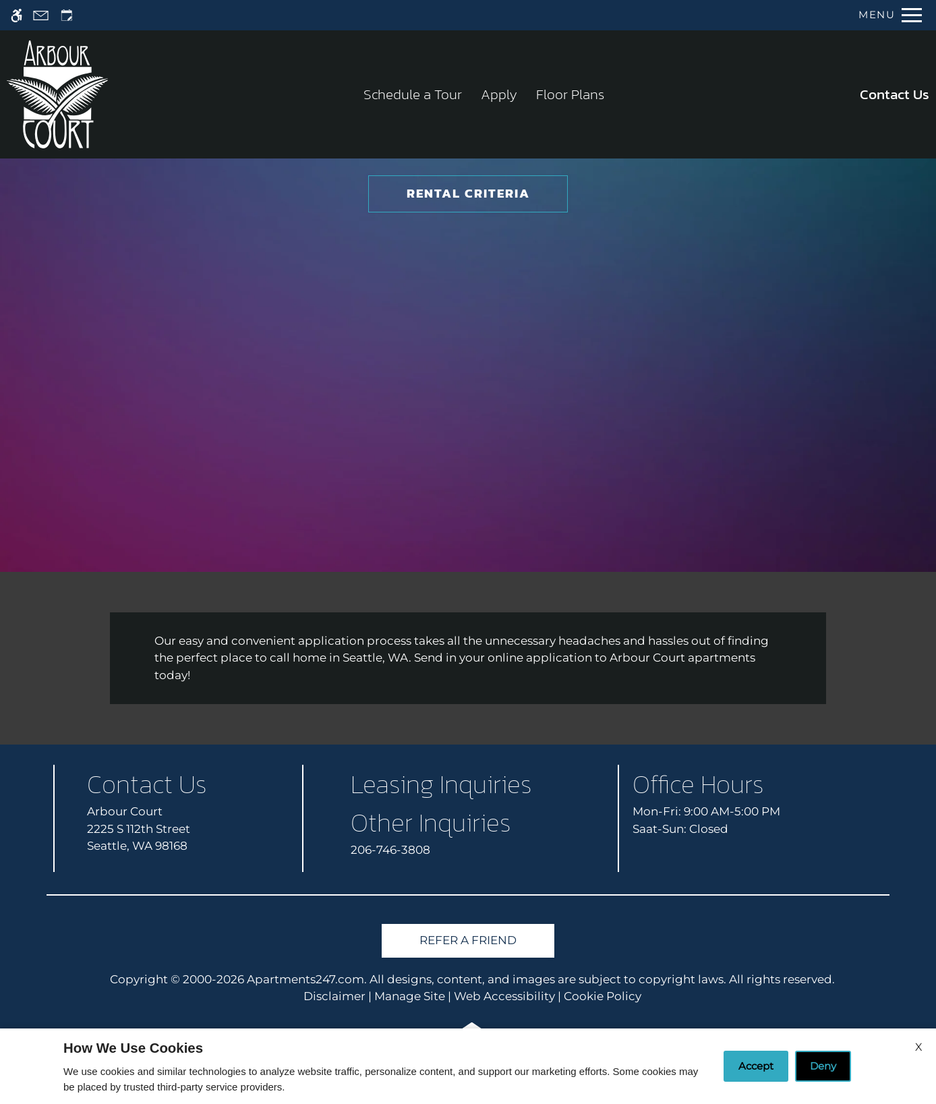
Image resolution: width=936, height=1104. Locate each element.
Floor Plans (570, 94)
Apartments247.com (305, 979)
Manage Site (409, 996)
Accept (755, 1065)
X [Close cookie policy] (919, 1047)
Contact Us (894, 94)
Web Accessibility (504, 996)
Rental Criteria (468, 193)
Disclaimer (334, 996)
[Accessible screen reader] (16, 15)
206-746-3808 (390, 849)
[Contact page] (40, 15)
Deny (823, 1065)
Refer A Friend (468, 940)
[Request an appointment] (66, 15)
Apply (499, 94)
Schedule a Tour (412, 94)
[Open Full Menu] (890, 15)
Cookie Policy (602, 996)
